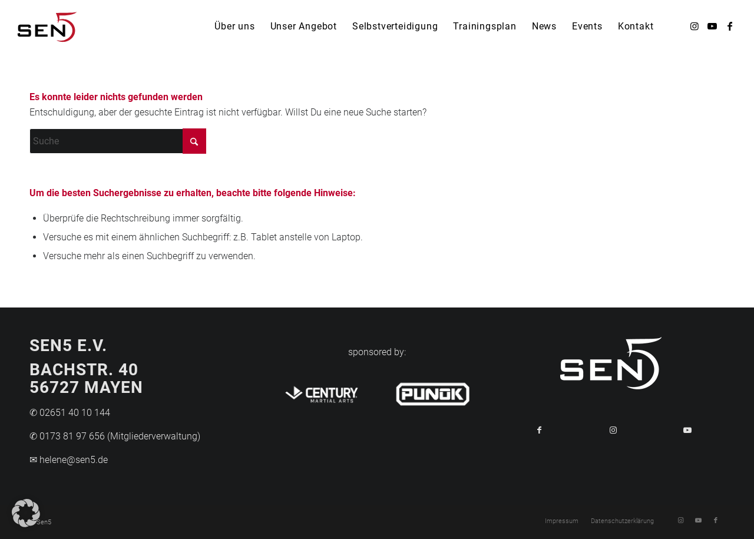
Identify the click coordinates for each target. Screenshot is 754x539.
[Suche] (117, 141)
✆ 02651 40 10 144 (69, 412)
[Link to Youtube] (687, 430)
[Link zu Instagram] (694, 26)
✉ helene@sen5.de (68, 459)
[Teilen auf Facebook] (539, 430)
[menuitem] (234, 26)
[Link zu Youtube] (712, 26)
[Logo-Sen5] (47, 26)
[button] (26, 513)
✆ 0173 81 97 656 (67, 436)
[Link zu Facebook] (730, 26)
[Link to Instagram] (613, 430)
